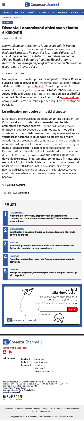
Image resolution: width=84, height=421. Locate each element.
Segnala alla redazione (23, 409)
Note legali (58, 409)
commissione (70, 97)
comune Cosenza (16, 185)
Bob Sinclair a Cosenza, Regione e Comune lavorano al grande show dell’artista (42, 233)
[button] (78, 23)
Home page (6, 17)
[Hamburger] (4, 5)
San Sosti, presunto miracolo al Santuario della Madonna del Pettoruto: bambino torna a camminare (42, 247)
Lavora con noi (44, 412)
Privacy (37, 409)
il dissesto (38, 86)
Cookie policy (47, 409)
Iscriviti (72, 309)
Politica (17, 17)
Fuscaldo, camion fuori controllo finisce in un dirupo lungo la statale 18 (42, 260)
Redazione (9, 409)
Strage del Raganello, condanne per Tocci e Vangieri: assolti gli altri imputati (43, 274)
